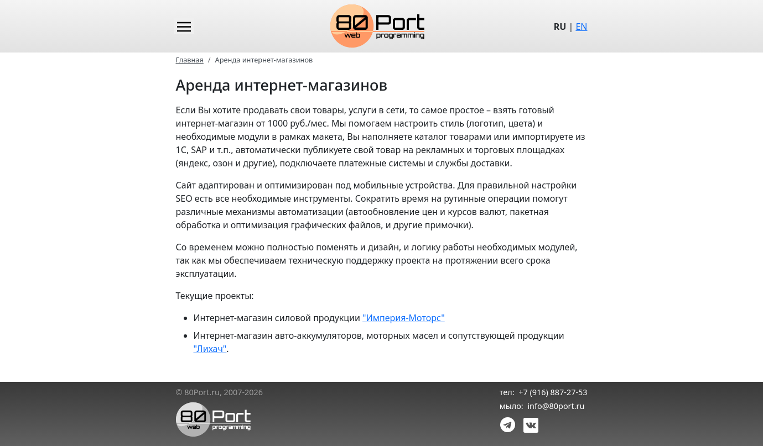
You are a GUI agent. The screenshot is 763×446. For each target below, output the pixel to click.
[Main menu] (184, 26)
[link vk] (528, 424)
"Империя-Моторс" (403, 318)
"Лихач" (210, 349)
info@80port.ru (555, 406)
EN (581, 26)
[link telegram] (508, 424)
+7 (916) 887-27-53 (552, 392)
